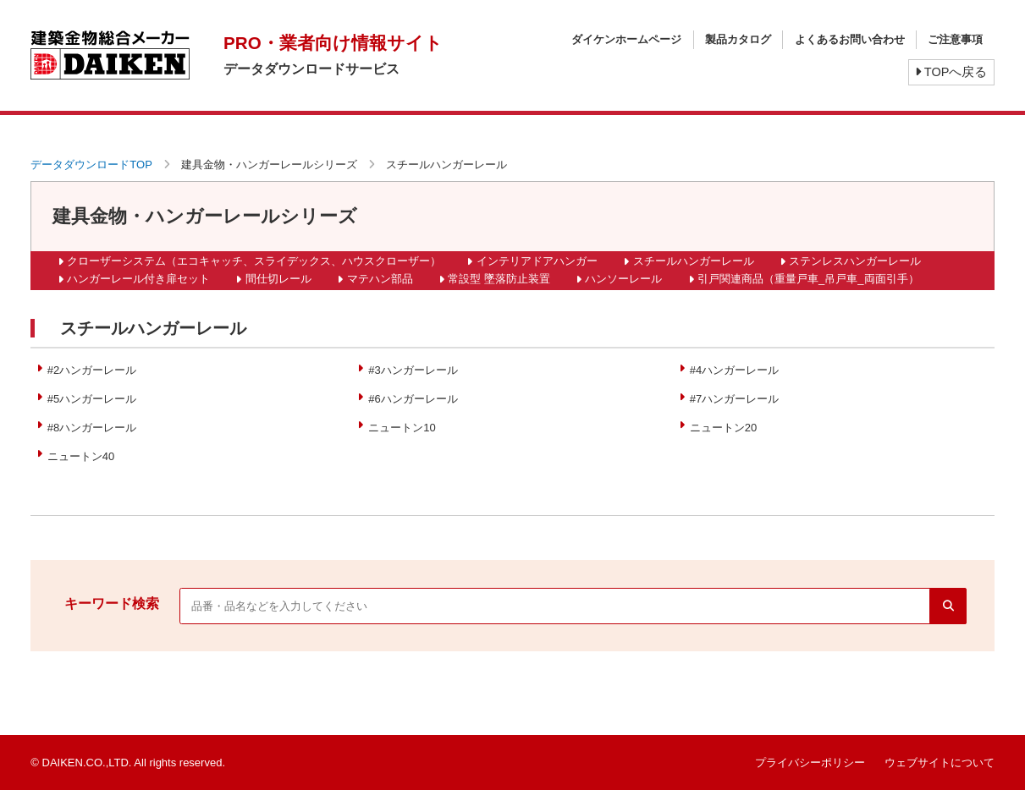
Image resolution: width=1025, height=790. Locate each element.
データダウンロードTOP (91, 164)
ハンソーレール (623, 278)
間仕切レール (278, 278)
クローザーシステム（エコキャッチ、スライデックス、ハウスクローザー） (254, 261)
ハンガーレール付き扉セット (138, 278)
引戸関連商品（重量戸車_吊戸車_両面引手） (807, 278)
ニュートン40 (80, 456)
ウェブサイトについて (939, 762)
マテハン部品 (380, 278)
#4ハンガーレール (734, 370)
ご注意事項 (955, 39)
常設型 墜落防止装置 (499, 278)
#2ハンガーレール (91, 370)
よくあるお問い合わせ (850, 39)
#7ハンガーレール (734, 398)
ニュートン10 (401, 427)
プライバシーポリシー (810, 762)
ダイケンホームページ (626, 39)
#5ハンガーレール (91, 398)
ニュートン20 (723, 427)
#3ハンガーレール (412, 370)
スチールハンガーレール (693, 261)
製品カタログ (738, 39)
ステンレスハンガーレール (855, 261)
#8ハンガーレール (91, 427)
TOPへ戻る (951, 72)
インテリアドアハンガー (537, 261)
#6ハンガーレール (412, 398)
